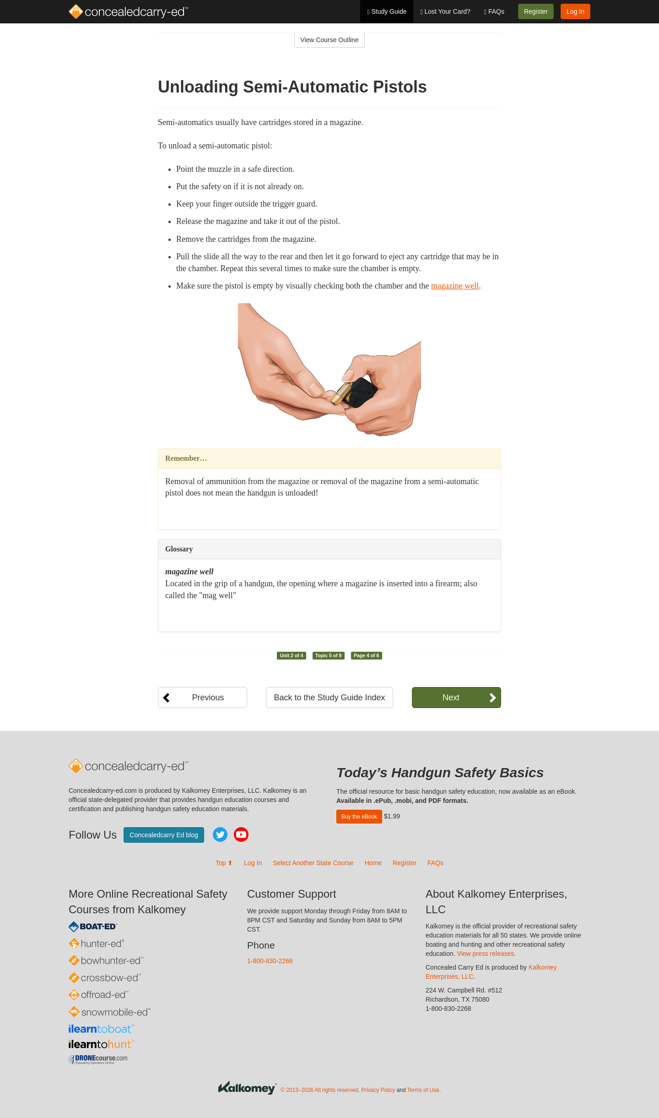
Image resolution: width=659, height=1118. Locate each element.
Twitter (220, 834)
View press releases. (486, 953)
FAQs (494, 12)
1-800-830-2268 (270, 961)
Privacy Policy (378, 1090)
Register (536, 11)
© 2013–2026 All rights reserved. (320, 1090)
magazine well (455, 285)
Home (373, 863)
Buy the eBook (359, 816)
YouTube (241, 834)
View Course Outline (329, 40)
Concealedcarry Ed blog (164, 835)
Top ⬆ (224, 863)
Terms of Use (423, 1090)
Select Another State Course (313, 863)
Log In (575, 11)
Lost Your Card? (445, 12)
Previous (208, 697)
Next (451, 697)
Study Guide (386, 12)
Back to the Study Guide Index (329, 697)
